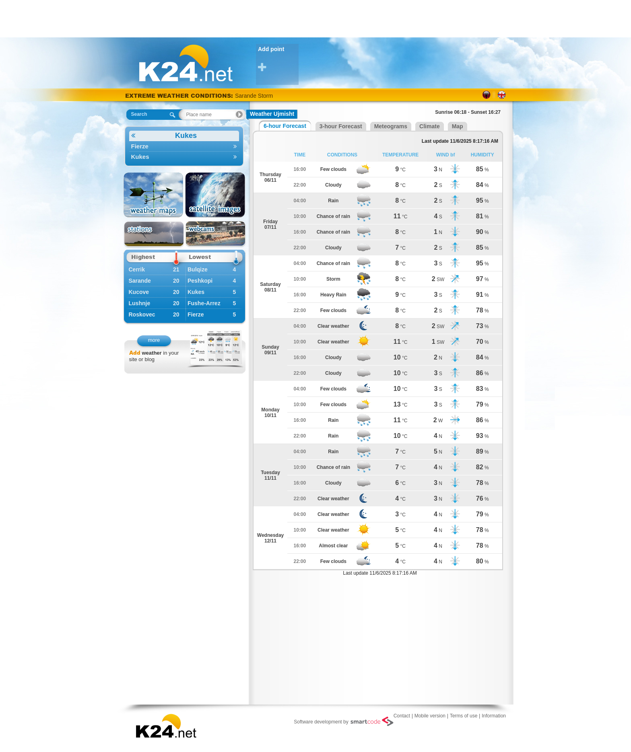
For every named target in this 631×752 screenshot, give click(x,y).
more (154, 340)
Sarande (140, 280)
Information (494, 716)
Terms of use (464, 716)
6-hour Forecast (285, 126)
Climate (429, 126)
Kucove (139, 292)
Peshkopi (200, 280)
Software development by (343, 721)
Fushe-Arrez (204, 303)
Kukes (164, 136)
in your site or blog (154, 356)
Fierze (184, 146)
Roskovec (142, 314)
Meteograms (390, 126)
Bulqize (198, 269)
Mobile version (429, 716)
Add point (278, 59)
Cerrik (137, 269)
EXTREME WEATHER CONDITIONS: (180, 95)
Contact (402, 716)
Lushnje (140, 303)
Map (457, 126)
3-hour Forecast (341, 126)
